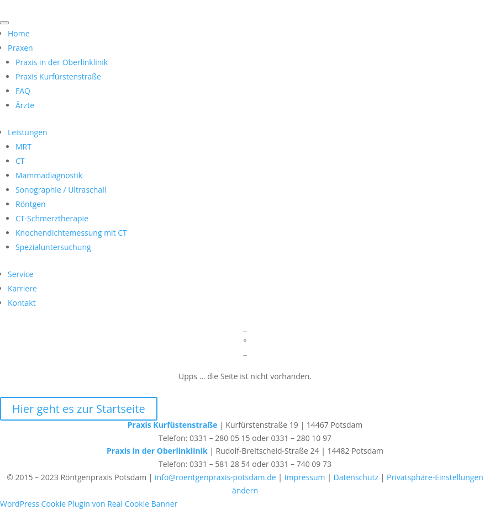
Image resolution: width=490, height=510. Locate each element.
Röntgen (30, 204)
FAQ (22, 91)
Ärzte (24, 105)
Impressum (304, 477)
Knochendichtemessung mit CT (71, 232)
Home (19, 33)
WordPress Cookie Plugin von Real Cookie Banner (88, 503)
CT (20, 161)
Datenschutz (356, 477)
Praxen (20, 47)
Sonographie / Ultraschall (60, 189)
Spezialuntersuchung (53, 247)
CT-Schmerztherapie (51, 218)
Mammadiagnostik (48, 175)
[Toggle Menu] (4, 22)
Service (20, 274)
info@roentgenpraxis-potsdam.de (215, 477)
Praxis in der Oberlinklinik (61, 62)
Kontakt (22, 303)
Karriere (22, 288)
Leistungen (28, 132)
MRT (23, 146)
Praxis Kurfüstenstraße (173, 424)
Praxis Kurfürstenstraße (58, 76)
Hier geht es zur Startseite (78, 408)
